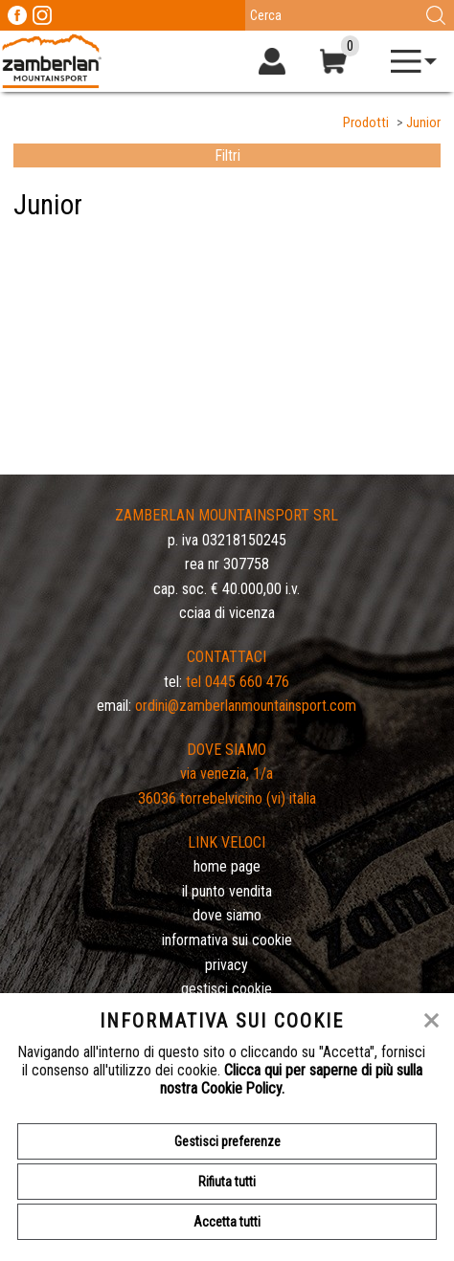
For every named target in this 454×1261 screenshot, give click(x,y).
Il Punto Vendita (227, 891)
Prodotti (366, 123)
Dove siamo (227, 915)
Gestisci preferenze (227, 1141)
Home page (227, 866)
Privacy (226, 965)
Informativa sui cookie (227, 940)
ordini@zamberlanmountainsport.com (245, 706)
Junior (423, 123)
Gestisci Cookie (226, 989)
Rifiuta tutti (227, 1181)
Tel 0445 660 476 (237, 682)
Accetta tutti (227, 1221)
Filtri (227, 155)
